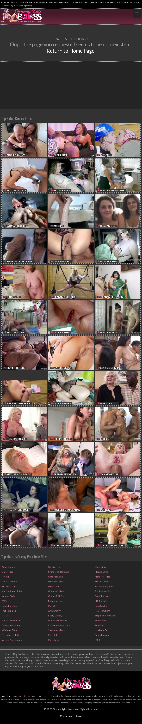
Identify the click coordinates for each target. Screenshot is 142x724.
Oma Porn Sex (55, 576)
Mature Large (101, 571)
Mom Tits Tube (102, 576)
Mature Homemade (11, 620)
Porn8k (52, 605)
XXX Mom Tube (9, 630)
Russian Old (54, 567)
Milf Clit (5, 615)
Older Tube (7, 571)
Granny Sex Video (10, 625)
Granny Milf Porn (56, 596)
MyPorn (5, 576)
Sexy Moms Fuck (56, 630)
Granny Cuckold (56, 591)
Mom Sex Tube (55, 581)
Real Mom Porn (102, 610)
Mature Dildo (101, 581)
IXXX (97, 640)
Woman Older (8, 596)
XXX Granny (54, 610)
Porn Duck (53, 640)
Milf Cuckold (100, 601)
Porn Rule (53, 635)
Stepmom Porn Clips (104, 615)
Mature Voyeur (9, 581)
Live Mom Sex (101, 630)
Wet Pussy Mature (57, 620)
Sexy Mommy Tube (104, 586)
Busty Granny (55, 615)
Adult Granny (8, 567)
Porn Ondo (100, 620)
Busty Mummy (101, 635)
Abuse (78, 716)
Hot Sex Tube (8, 586)
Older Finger (100, 567)
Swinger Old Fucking (58, 571)
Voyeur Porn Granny (11, 640)
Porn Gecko (100, 605)
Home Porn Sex (9, 605)
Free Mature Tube (10, 635)
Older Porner (101, 596)
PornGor (99, 625)
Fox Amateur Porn (103, 591)
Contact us (66, 716)
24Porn (5, 601)
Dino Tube (53, 586)
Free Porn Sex (8, 610)
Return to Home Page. (71, 51)
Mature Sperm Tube (11, 591)
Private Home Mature (59, 625)
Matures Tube (55, 601)
